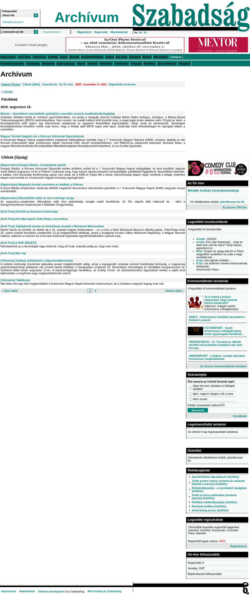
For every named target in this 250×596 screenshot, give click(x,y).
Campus (175, 56)
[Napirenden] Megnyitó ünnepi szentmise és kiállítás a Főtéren (42, 184)
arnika (200, 241)
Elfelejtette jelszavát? (13, 22)
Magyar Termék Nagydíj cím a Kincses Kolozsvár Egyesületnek (42, 136)
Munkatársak (119, 32)
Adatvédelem (27, 591)
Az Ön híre (66, 84)
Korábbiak (240, 416)
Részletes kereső (52, 32)
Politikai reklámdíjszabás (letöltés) (214, 502)
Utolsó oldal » (174, 290)
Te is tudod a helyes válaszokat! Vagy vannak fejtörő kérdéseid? (220, 299)
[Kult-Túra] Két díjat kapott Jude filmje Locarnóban (34, 218)
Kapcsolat (101, 32)
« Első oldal (10, 290)
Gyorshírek (49, 84)
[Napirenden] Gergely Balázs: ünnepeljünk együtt (33, 164)
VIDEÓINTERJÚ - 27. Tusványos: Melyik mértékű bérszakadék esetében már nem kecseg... (215, 344)
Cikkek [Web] (31, 84)
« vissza (7, 91)
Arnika (200, 238)
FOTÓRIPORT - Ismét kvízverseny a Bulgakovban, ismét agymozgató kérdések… (224, 330)
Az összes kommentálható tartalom (223, 366)
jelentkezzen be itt (232, 201)
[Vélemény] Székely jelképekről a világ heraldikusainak (37, 260)
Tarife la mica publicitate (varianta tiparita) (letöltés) (214, 497)
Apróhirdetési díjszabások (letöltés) (215, 476)
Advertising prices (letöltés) (210, 510)
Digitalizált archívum (122, 84)
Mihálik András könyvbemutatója (213, 190)
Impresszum (8, 591)
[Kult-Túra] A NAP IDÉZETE (19, 242)
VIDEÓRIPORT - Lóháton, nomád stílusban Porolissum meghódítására (217, 357)
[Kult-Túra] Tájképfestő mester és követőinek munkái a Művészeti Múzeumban (52, 226)
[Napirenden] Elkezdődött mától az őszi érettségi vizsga (37, 198)
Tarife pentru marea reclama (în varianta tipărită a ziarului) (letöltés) (218, 482)
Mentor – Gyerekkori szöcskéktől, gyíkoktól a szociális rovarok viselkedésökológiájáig (58, 113)
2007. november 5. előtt (90, 84)
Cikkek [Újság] (10, 84)
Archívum (87, 17)
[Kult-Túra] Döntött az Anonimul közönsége (29, 211)
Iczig (199, 260)
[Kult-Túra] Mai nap (13, 253)
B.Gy (199, 263)
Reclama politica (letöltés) (209, 506)
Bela (199, 251)
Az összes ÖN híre (234, 207)
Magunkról (84, 32)
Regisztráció (238, 546)
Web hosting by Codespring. (104, 591)
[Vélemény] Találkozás (15, 280)
